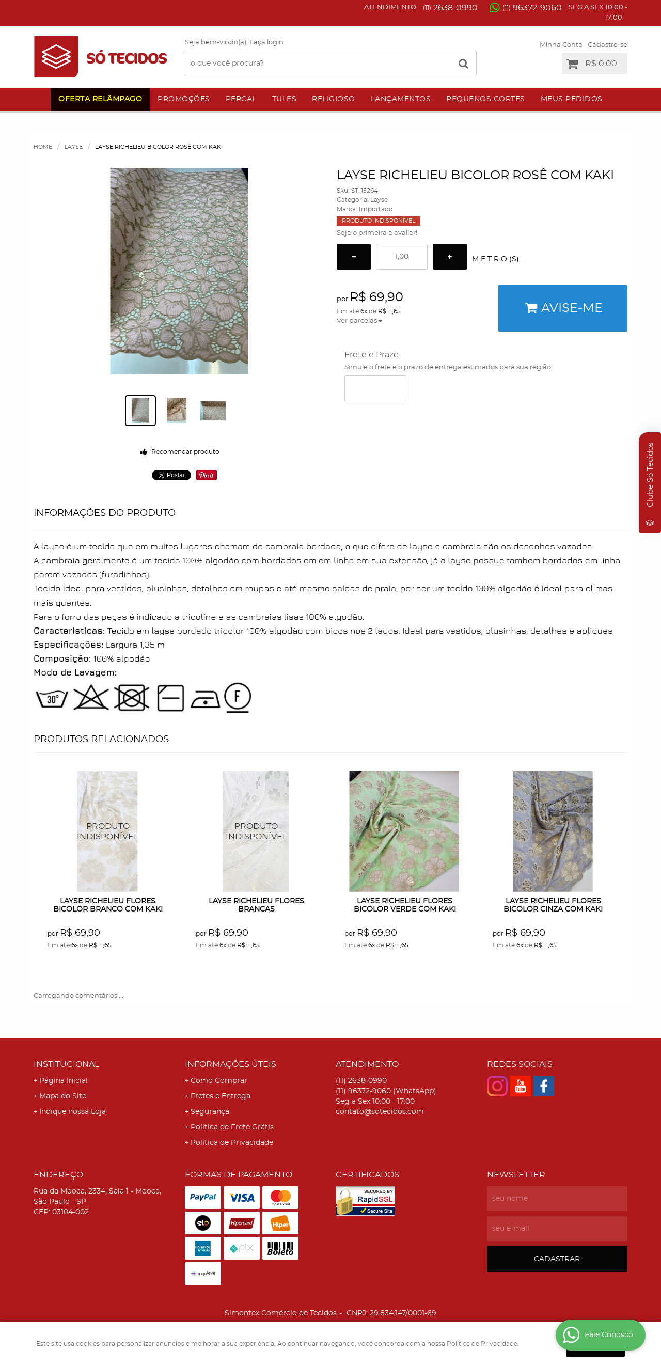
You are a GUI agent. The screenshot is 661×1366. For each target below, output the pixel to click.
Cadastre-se (607, 45)
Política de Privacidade (232, 1143)
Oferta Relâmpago (100, 99)
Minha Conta (561, 45)
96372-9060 (532, 8)
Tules (284, 99)
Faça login (266, 42)
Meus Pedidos (572, 99)
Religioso (333, 99)
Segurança (210, 1112)
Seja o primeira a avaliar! (377, 233)
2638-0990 (450, 8)
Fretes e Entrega (220, 1096)
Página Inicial (63, 1081)
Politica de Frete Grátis (232, 1127)
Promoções (184, 99)
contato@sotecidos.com (380, 1112)
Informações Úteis (230, 1064)
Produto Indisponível (108, 831)
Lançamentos (401, 99)
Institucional (66, 1064)
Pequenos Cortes (485, 99)
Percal (241, 99)
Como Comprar (219, 1081)
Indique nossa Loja (72, 1112)
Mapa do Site (62, 1096)
